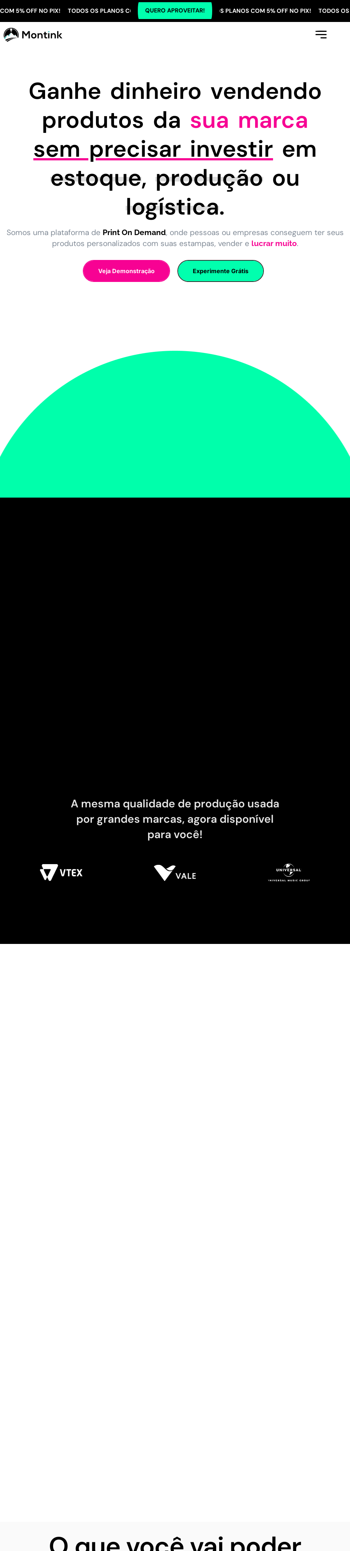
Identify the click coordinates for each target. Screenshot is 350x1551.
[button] (320, 34)
